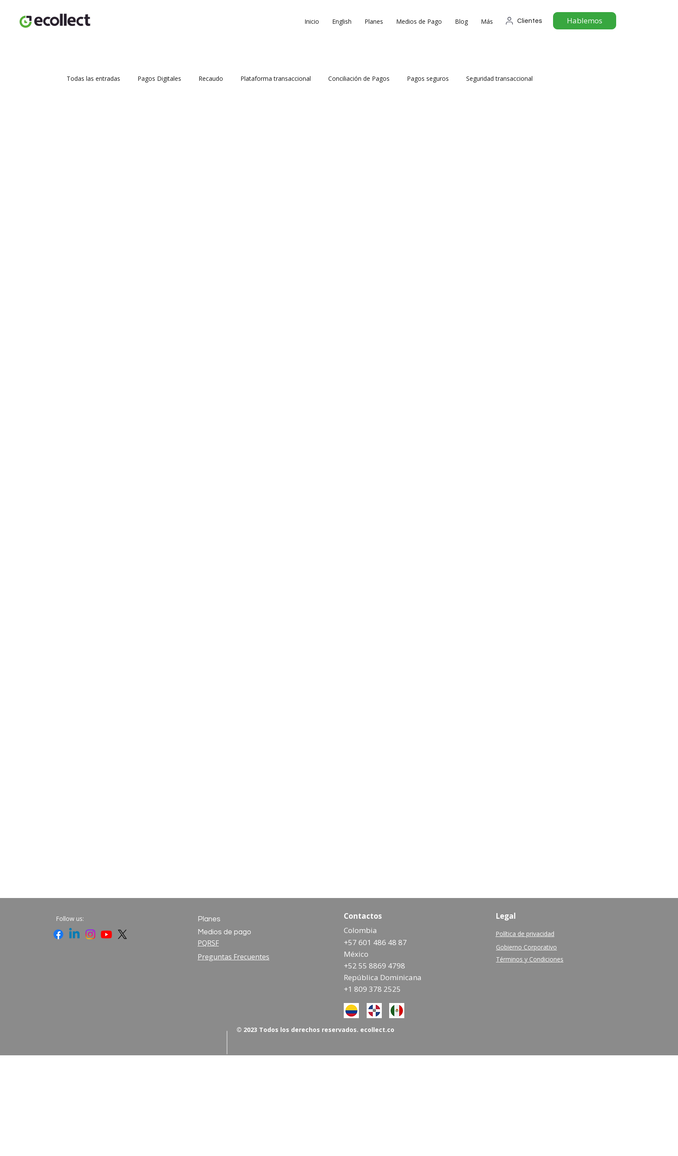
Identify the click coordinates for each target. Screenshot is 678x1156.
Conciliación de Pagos (359, 78)
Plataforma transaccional (275, 78)
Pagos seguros (428, 78)
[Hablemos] (584, 20)
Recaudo (210, 78)
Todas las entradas (93, 78)
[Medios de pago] (228, 932)
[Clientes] (526, 20)
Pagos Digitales (159, 78)
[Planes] (228, 919)
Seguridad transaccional (499, 78)
